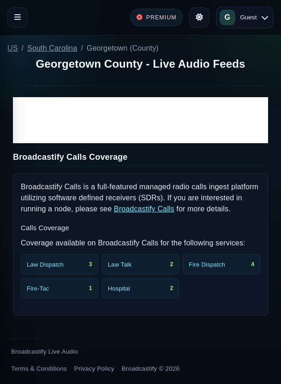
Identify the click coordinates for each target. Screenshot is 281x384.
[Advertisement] (140, 120)
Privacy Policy (94, 368)
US (12, 48)
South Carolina (52, 48)
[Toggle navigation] (17, 17)
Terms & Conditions (39, 368)
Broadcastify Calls (144, 209)
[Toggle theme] (199, 17)
